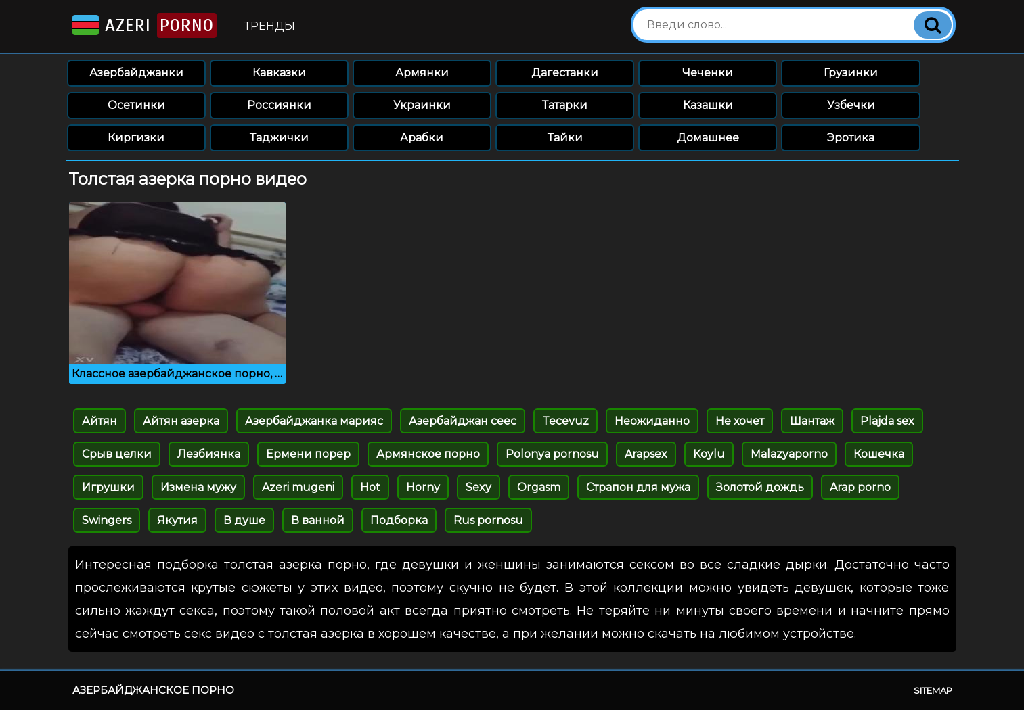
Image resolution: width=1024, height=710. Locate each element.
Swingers (106, 520)
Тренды (269, 26)
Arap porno (860, 487)
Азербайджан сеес (462, 421)
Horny (423, 487)
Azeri (143, 25)
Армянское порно (428, 454)
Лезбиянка (208, 454)
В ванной (317, 520)
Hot (370, 487)
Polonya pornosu (552, 454)
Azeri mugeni (298, 487)
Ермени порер (308, 454)
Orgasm (538, 487)
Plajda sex (887, 421)
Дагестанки (564, 72)
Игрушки (108, 487)
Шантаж (812, 421)
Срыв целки (117, 454)
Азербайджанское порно (153, 690)
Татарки (564, 105)
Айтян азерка (181, 421)
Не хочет (739, 421)
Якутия (177, 520)
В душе (244, 520)
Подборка (399, 520)
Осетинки (136, 105)
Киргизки (136, 137)
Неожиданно (652, 421)
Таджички (279, 137)
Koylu (709, 454)
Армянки (422, 72)
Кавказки (279, 72)
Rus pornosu (488, 520)
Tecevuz (565, 421)
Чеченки (707, 72)
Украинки (422, 105)
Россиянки (279, 105)
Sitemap (933, 690)
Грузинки (851, 72)
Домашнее (708, 137)
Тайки (565, 137)
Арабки (421, 137)
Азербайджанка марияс (314, 421)
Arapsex (646, 454)
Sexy (478, 487)
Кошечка (878, 454)
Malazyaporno (789, 454)
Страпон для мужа (638, 487)
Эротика (850, 137)
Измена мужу (198, 487)
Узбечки (851, 105)
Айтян (99, 421)
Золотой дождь (760, 487)
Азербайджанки (136, 72)
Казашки (708, 105)
